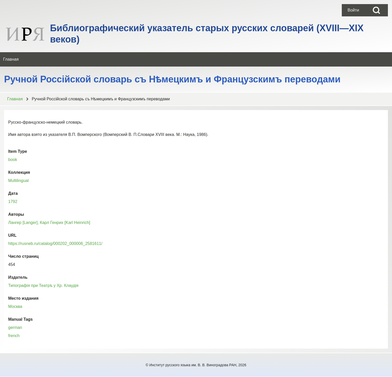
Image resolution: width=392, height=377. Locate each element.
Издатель (17, 277)
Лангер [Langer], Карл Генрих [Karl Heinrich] (49, 222)
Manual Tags (20, 319)
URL (12, 235)
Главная (15, 99)
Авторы (16, 214)
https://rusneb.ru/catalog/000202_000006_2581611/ (55, 243)
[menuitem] (353, 10)
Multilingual (18, 180)
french (13, 335)
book (12, 159)
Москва (15, 306)
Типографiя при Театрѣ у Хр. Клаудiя (43, 285)
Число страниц (23, 256)
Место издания (23, 298)
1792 (12, 201)
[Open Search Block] (376, 10)
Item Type (17, 151)
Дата (13, 193)
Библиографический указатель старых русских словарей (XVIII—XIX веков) (207, 34)
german (15, 327)
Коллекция (19, 172)
